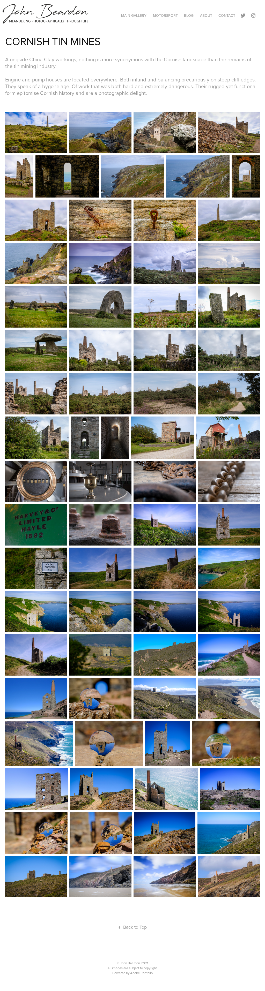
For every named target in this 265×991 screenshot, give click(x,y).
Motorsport (165, 15)
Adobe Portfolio (141, 973)
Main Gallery (133, 15)
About (206, 15)
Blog (189, 15)
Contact (226, 15)
